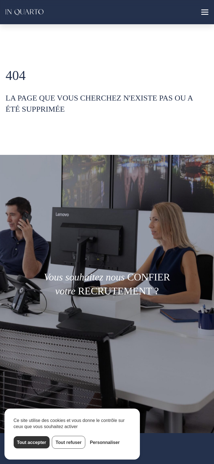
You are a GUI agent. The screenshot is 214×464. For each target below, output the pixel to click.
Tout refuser (69, 442)
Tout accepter (31, 442)
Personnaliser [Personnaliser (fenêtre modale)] (105, 442)
